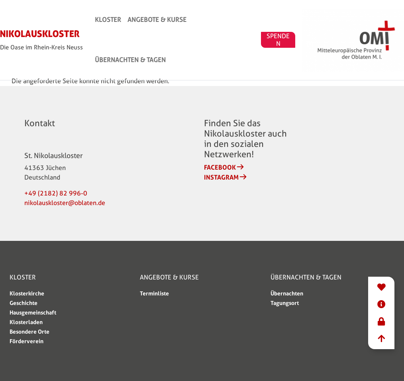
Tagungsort (285, 302)
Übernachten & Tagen (264, 31)
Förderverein (26, 341)
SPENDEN (329, 32)
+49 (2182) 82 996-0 (55, 193)
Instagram (221, 177)
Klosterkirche (27, 293)
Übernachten (287, 293)
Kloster (144, 31)
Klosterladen (26, 321)
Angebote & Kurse (193, 31)
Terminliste (154, 293)
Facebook (220, 167)
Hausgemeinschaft (33, 312)
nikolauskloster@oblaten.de (64, 203)
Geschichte (23, 302)
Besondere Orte (29, 331)
